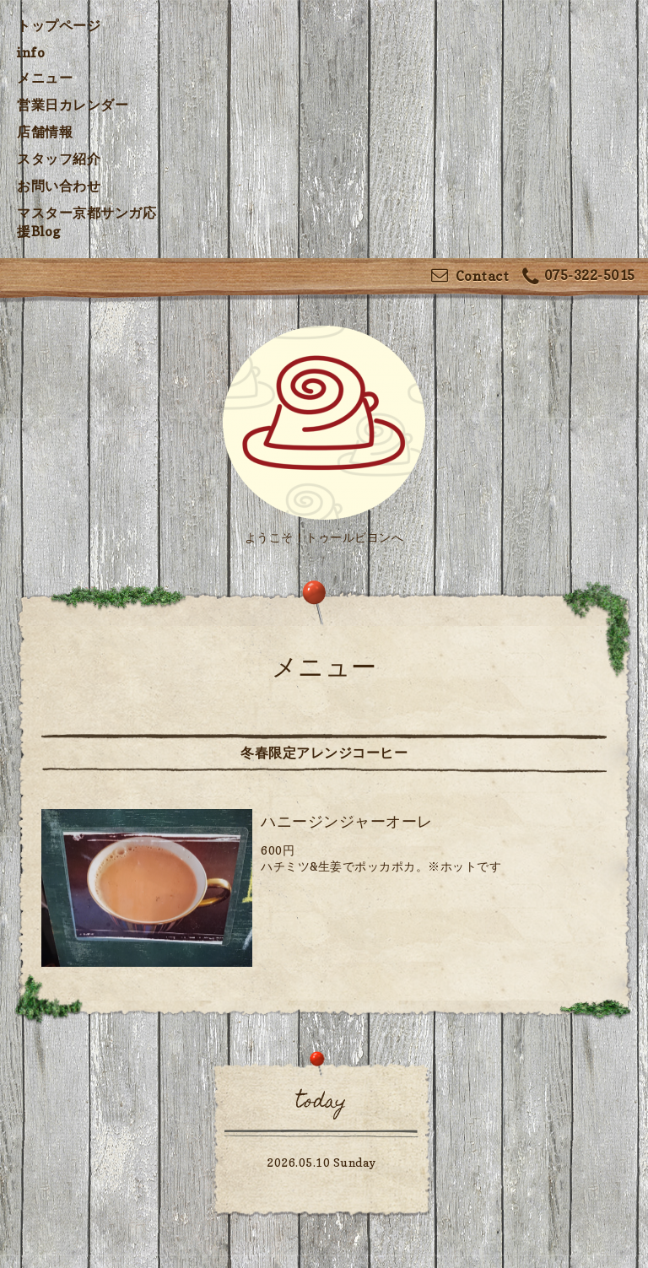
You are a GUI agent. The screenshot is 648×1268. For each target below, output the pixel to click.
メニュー (45, 77)
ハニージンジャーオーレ (347, 821)
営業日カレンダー (72, 104)
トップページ (58, 25)
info (31, 52)
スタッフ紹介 (58, 158)
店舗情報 (45, 131)
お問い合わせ (58, 185)
